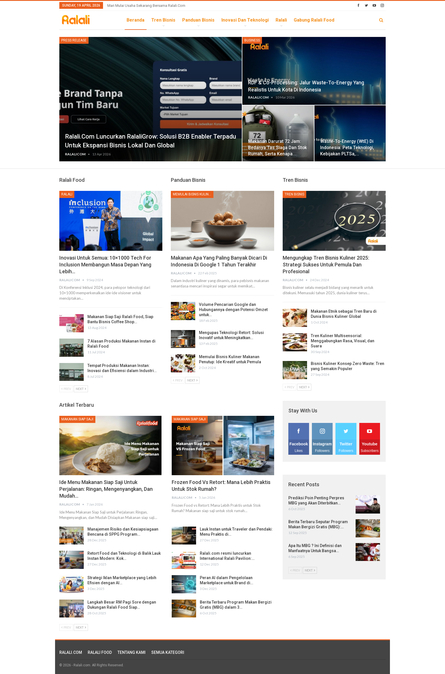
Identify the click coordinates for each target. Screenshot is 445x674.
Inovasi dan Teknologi (245, 20)
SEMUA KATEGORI (167, 652)
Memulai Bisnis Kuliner (193, 194)
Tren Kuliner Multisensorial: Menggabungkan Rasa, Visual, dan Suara (342, 340)
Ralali (281, 20)
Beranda (135, 20)
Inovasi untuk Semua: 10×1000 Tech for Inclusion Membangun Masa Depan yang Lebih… (105, 264)
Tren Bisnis (163, 20)
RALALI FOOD (100, 652)
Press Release (74, 40)
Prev (66, 389)
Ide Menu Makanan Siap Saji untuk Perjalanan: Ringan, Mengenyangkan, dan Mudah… (106, 489)
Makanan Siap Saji (77, 419)
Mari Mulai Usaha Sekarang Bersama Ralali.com (146, 5)
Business (252, 40)
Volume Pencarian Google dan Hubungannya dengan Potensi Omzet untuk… (233, 309)
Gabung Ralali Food (314, 20)
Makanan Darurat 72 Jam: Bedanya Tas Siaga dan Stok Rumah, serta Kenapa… (277, 147)
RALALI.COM (70, 652)
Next (81, 389)
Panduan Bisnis (198, 20)
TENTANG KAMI (131, 652)
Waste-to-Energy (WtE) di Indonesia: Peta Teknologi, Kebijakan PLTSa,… (347, 147)
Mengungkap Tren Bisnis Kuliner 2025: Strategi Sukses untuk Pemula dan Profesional (326, 264)
